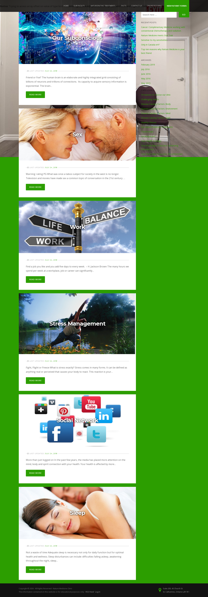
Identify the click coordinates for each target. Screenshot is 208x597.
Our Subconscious (77, 37)
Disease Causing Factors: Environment (159, 108)
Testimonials (147, 131)
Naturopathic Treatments (103, 5)
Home (66, 5)
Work (77, 227)
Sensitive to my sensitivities (154, 40)
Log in (97, 591)
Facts (123, 5)
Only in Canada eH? (150, 44)
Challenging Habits (150, 99)
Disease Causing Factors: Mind (155, 113)
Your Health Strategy (151, 141)
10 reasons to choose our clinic (156, 94)
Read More (35, 94)
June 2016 (145, 74)
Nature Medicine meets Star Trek (157, 35)
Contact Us (136, 5)
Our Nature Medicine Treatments (157, 127)
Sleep (77, 512)
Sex (77, 134)
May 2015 (145, 83)
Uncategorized (148, 136)
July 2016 (145, 69)
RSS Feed (90, 591)
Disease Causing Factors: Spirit (155, 117)
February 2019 (148, 64)
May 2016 (145, 78)
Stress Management (77, 323)
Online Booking (154, 5)
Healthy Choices (148, 122)
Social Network (77, 420)
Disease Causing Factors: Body (156, 104)
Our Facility (79, 5)
